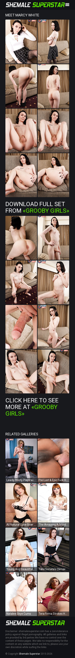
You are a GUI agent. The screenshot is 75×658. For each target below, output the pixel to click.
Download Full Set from (37, 207)
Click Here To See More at (32, 407)
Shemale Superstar (29, 653)
